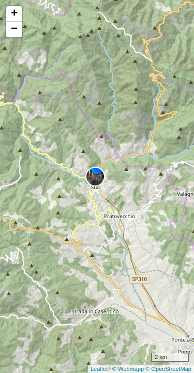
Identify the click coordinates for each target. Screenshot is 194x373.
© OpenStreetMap (168, 369)
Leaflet (99, 369)
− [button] (14, 29)
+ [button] (14, 14)
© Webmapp (128, 369)
